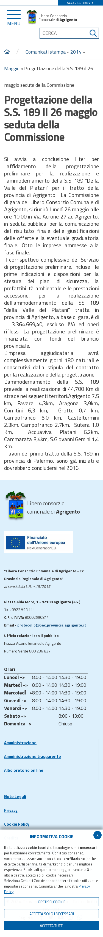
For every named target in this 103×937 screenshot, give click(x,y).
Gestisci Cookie (51, 902)
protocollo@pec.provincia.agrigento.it (51, 625)
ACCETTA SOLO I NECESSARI (51, 914)
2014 (75, 52)
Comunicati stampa (46, 52)
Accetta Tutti (51, 925)
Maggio (12, 68)
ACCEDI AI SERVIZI (80, 2)
